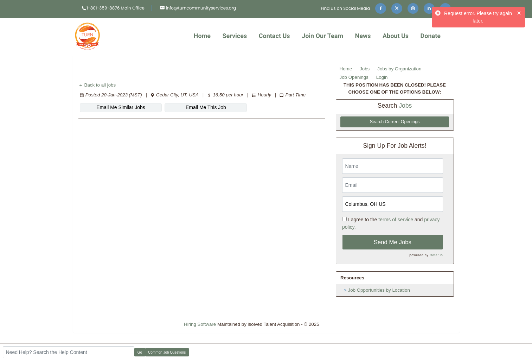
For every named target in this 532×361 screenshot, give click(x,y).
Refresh (340, 324)
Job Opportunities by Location (379, 290)
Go (139, 352)
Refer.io (436, 255)
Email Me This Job (206, 107)
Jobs (365, 68)
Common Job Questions (167, 352)
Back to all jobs (97, 85)
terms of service (395, 219)
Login (382, 77)
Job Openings (354, 77)
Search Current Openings (395, 121)
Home (346, 68)
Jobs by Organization (399, 68)
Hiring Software (200, 324)
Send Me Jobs (392, 242)
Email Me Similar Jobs (120, 107)
